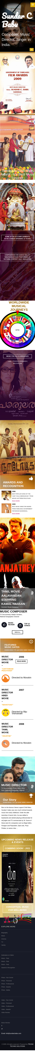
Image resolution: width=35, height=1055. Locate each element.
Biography (4, 933)
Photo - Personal (6, 981)
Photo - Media (5, 991)
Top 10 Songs (27, 624)
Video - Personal (6, 1004)
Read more (21, 661)
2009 (13, 504)
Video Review (5, 1013)
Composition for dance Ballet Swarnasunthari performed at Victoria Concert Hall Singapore (17, 257)
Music (3, 936)
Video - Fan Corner (7, 1001)
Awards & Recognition (8, 968)
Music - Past (5, 958)
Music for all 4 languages (17, 356)
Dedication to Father (7, 955)
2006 (13, 491)
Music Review (11, 624)
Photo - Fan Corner (7, 978)
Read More (16, 501)
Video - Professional (7, 1007)
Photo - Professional (7, 984)
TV (2, 942)
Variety (3, 945)
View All (17, 632)
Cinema (3, 939)
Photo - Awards (6, 988)
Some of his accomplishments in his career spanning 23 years (17, 238)
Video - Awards (6, 1010)
